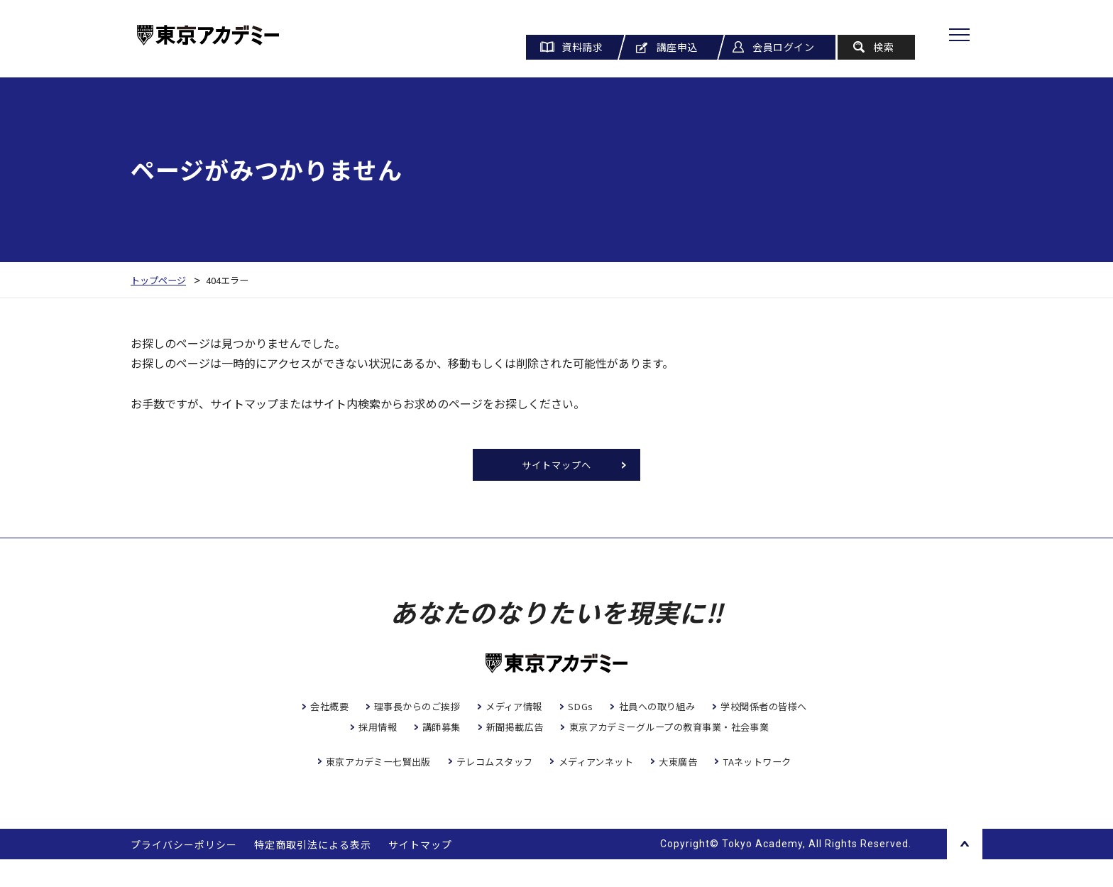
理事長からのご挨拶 (468, 711)
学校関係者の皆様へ (452, 732)
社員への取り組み (722, 711)
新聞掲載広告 (691, 732)
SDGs (641, 711)
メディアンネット (598, 789)
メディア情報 (571, 711)
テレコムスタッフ (490, 789)
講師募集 (613, 732)
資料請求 (582, 47)
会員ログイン (783, 47)
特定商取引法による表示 (312, 872)
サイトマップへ (557, 467)
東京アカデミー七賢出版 (366, 789)
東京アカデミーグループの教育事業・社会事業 (564, 753)
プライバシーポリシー (184, 872)
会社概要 (374, 711)
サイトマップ (420, 872)
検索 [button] (883, 47)
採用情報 (545, 732)
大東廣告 (685, 789)
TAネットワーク (770, 789)
